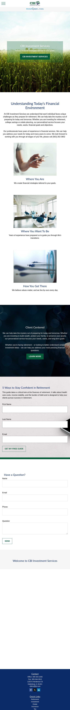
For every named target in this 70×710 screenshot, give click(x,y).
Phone (5, 507)
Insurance (34, 706)
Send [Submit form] (7, 541)
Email (4, 434)
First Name (6, 404)
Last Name (6, 419)
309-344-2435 (37, 677)
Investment (35, 702)
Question (6, 521)
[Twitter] (34, 689)
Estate (35, 704)
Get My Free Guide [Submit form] (14, 449)
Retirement (35, 699)
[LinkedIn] (38, 689)
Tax (35, 709)
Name (4, 478)
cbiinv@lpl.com (35, 686)
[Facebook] (30, 689)
